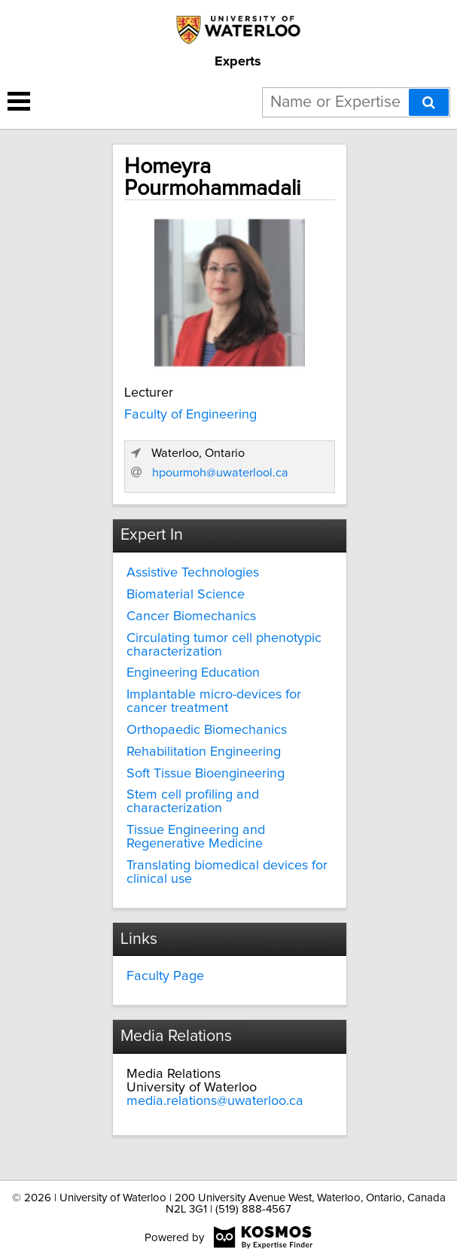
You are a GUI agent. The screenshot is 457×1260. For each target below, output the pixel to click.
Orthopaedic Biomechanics (206, 730)
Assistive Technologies (192, 573)
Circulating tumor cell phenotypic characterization (223, 645)
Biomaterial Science (185, 594)
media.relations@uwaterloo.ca (214, 1101)
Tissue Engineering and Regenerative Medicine (195, 837)
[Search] (429, 102)
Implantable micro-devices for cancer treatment (213, 701)
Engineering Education (193, 673)
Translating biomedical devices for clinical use (227, 872)
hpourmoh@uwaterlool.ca (220, 473)
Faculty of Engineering (190, 415)
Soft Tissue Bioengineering (205, 774)
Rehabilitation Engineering (203, 752)
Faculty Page (165, 976)
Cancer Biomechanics (191, 616)
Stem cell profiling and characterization (192, 801)
